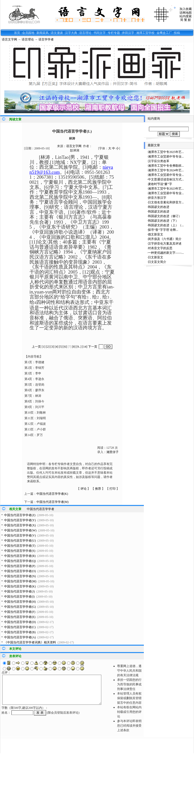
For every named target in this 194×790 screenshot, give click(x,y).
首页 (17, 33)
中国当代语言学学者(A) (20, 637)
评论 (83, 488)
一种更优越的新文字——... (166, 253)
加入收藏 (185, 9)
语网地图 (185, 13)
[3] (52, 346)
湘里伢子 (112, 452)
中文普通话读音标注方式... (166, 179)
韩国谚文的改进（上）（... (166, 225)
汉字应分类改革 (158, 161)
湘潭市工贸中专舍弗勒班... (166, 165)
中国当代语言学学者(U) (20, 540)
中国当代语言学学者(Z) (19, 515)
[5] (61, 346)
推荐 (98, 488)
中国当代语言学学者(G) (20, 607)
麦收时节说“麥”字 (160, 184)
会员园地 (28, 33)
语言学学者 (46, 39)
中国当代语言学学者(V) (20, 535)
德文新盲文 (155, 234)
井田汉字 (128, 33)
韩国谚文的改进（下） (163, 220)
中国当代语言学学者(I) (19, 596)
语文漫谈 (57, 33)
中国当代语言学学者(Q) (20, 561)
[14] (84, 346)
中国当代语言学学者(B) (20, 632)
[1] (43, 346)
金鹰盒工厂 (164, 33)
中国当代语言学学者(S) (19, 551)
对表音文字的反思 (160, 248)
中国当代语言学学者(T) (19, 545)
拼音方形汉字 (157, 198)
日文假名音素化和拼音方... (166, 202)
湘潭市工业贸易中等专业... (166, 156)
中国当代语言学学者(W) (20, 530)
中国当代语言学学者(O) (20, 571)
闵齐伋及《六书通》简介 (165, 239)
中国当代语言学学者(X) (20, 525)
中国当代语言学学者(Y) (20, 520)
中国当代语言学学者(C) (20, 627)
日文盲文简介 (157, 262)
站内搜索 (185, 16)
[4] (56, 346)
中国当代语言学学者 (40, 509)
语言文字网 (9, 39)
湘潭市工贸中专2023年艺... (166, 188)
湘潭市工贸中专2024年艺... (166, 170)
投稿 (177, 33)
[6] (65, 346)
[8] (74, 346)
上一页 (36, 346)
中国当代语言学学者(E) (19, 617)
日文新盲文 (155, 257)
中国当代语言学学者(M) (52, 502)
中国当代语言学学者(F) (19, 612)
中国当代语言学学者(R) (20, 556)
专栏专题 (114, 33)
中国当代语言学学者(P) (19, 566)
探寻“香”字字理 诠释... (163, 230)
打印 (112, 488)
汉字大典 (71, 33)
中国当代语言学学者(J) (19, 591)
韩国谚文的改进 (158, 207)
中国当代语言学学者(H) (20, 601)
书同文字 (99, 33)
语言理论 (85, 33)
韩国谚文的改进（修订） (165, 216)
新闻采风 (42, 33)
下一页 (92, 346)
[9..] (78, 346)
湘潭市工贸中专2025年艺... (166, 152)
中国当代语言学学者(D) (20, 622)
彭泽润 (74, 150)
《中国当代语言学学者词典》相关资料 (30, 642)
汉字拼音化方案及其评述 (165, 243)
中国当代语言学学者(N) (20, 576)
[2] (48, 346)
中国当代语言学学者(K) (52, 494)
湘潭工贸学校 (145, 33)
